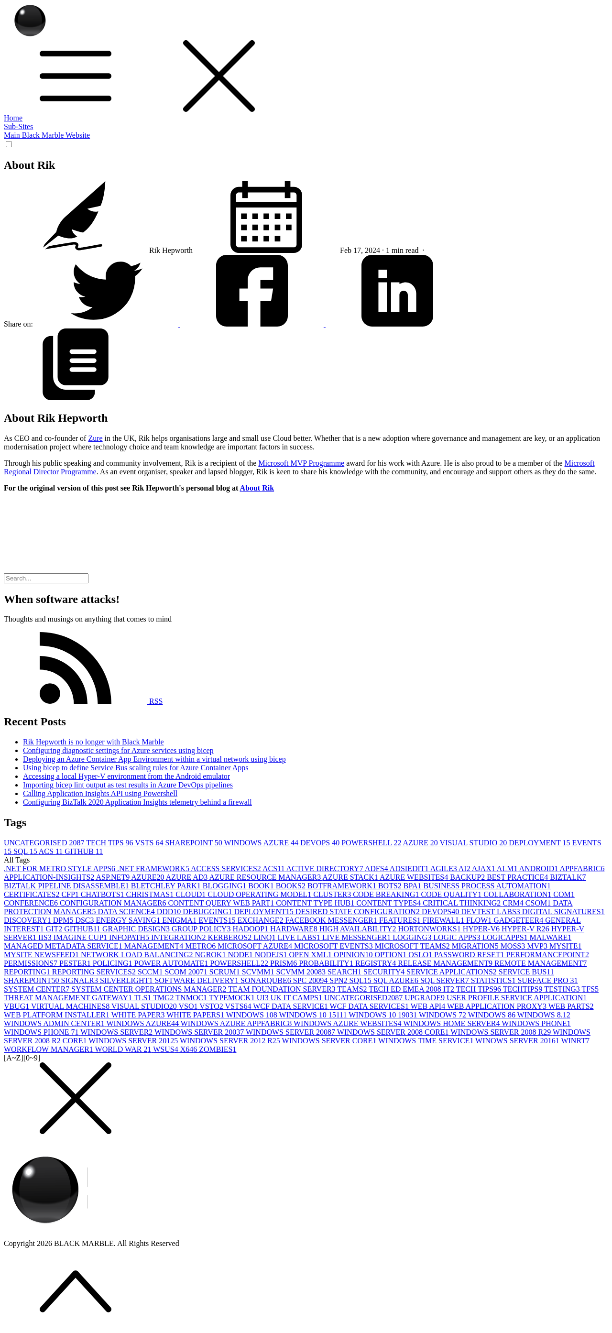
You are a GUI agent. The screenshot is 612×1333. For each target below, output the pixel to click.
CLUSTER (333, 894)
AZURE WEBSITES (415, 877)
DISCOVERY (28, 920)
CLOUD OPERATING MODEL (260, 894)
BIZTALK (568, 877)
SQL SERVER (445, 980)
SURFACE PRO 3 (547, 980)
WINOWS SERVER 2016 (518, 1041)
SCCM (151, 972)
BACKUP (468, 877)
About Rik (257, 488)
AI (465, 868)
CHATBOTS (103, 894)
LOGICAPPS (505, 937)
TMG (164, 998)
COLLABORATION (518, 894)
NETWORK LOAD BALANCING (138, 955)
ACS (52, 851)
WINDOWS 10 (252, 1015)
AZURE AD (187, 877)
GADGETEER (519, 920)
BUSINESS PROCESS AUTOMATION (486, 886)
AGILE (444, 868)
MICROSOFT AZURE (256, 946)
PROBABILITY (327, 963)
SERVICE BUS (526, 972)
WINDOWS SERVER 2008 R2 (501, 1032)
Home (13, 118)
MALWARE (551, 937)
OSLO (421, 955)
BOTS (391, 886)
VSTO (212, 1006)
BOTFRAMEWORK (342, 886)
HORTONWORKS (430, 929)
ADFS (377, 868)
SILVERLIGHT (127, 980)
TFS (590, 989)
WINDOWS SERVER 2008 (291, 1032)
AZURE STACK (351, 877)
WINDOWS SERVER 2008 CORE (394, 1032)
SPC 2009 (311, 980)
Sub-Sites (18, 126)
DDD (170, 911)
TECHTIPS (523, 989)
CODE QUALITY (452, 894)
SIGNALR (80, 980)
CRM (514, 903)
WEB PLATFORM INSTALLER (57, 1015)
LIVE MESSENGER (357, 937)
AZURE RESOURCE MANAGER (265, 877)
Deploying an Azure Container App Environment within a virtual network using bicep (154, 759)
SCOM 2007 (186, 972)
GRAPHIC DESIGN (137, 929)
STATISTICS (494, 980)
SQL (26, 851)
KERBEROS (231, 937)
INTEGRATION (179, 937)
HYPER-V (482, 929)
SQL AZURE (396, 980)
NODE (241, 955)
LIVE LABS (299, 937)
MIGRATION (476, 946)
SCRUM (225, 972)
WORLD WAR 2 (124, 1049)
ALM (508, 868)
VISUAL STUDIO (474, 843)
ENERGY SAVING (129, 920)
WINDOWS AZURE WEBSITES (348, 1023)
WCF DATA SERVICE (291, 1006)
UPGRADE (425, 998)
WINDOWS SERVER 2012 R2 (231, 1041)
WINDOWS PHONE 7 (42, 1032)
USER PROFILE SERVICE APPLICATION (517, 998)
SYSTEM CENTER (37, 989)
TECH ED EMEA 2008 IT (412, 989)
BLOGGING (226, 886)
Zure (95, 438)
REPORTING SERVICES (95, 972)
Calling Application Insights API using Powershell (100, 793)
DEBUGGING (208, 911)
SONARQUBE (266, 980)
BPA (414, 886)
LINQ (265, 937)
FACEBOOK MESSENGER (332, 920)
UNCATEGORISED (45, 843)
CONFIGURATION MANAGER (114, 903)
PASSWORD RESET (470, 955)
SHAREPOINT (194, 843)
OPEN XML (311, 955)
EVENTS (217, 920)
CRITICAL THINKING (463, 903)
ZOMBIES (217, 1049)
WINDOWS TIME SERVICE (426, 1041)
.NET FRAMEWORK (154, 868)
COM (563, 894)
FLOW (479, 920)
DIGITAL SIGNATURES (563, 911)
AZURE (421, 843)
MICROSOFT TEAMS (413, 946)
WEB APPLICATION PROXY (497, 1006)
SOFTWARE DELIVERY (197, 980)
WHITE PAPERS (196, 1015)
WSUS (166, 1049)
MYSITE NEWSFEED (42, 955)
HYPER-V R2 (526, 929)
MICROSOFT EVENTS (334, 946)
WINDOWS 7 (443, 1015)
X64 (189, 1049)
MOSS (514, 946)
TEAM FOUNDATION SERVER (282, 989)
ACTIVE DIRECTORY (325, 868)
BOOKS (291, 886)
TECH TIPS (110, 843)
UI (264, 998)
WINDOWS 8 (492, 1015)
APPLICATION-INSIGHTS (50, 877)
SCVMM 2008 (302, 972)
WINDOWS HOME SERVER (452, 1023)
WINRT (575, 1041)
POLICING (113, 963)
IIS (46, 937)
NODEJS (272, 955)
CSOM (539, 903)
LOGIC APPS (457, 937)
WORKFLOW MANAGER (49, 1049)
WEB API (429, 1006)
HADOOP (251, 929)
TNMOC (192, 998)
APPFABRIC (581, 868)
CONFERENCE (32, 903)
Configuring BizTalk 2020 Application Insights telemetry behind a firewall (137, 802)
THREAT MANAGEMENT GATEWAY (69, 998)
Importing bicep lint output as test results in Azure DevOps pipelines (128, 785)
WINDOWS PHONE (536, 1023)
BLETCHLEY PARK (167, 886)
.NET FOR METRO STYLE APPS (60, 868)
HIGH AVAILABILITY (358, 929)
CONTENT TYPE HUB (316, 903)
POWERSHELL (372, 843)
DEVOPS (320, 843)
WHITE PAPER (139, 1015)
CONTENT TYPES (389, 903)
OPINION (354, 955)
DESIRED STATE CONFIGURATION (358, 911)
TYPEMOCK (233, 998)
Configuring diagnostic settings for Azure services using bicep (118, 750)
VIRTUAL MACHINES (71, 1006)
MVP (538, 946)
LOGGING (413, 937)
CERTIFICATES (32, 894)
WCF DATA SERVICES (370, 1006)
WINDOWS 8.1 (543, 1015)
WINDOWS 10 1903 (384, 1015)
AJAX (484, 868)
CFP (70, 894)
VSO (188, 1006)
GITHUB (84, 851)
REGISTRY (376, 963)
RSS (83, 701)
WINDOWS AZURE (262, 843)
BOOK (261, 886)
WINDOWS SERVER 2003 (200, 1032)
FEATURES (401, 920)
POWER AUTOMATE (172, 963)
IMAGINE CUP (81, 937)
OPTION (392, 955)
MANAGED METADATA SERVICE (64, 946)
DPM (64, 920)
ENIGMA (180, 920)
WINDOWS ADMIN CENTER (55, 1023)
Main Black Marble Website (47, 135)
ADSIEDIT (410, 868)
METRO (201, 946)
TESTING (562, 989)
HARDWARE (294, 929)
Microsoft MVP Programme (301, 463)
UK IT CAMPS (297, 998)
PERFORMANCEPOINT (547, 955)
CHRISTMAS (151, 894)
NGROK (211, 955)
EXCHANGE (261, 920)
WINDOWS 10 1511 (314, 1015)
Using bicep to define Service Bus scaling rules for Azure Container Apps (135, 768)
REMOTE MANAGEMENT (540, 963)
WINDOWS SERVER (117, 1032)
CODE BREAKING (387, 894)
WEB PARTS (571, 1006)
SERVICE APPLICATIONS (452, 972)
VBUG (17, 1006)
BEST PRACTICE (518, 877)
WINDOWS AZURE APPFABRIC (237, 1023)
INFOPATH (130, 937)
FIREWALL (444, 920)
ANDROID (539, 868)
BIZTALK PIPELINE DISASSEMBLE (67, 886)
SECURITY (384, 972)
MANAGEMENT (155, 946)
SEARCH (345, 972)
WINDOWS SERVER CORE (330, 1041)
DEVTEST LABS (491, 911)
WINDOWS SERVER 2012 (134, 1041)
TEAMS (353, 989)
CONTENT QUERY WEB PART (222, 903)
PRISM (284, 963)
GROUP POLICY (202, 929)
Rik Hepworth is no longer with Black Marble (93, 742)
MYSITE (565, 946)
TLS (143, 998)
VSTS (150, 843)
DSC (85, 920)
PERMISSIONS (31, 963)
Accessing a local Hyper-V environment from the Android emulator (126, 776)
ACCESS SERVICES (226, 868)
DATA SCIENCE (127, 911)
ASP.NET (113, 877)
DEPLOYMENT (540, 843)
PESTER (76, 963)
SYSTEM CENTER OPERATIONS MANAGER (149, 989)
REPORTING (28, 972)
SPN (339, 980)
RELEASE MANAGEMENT (446, 963)
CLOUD (191, 894)
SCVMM (259, 972)
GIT (55, 929)
